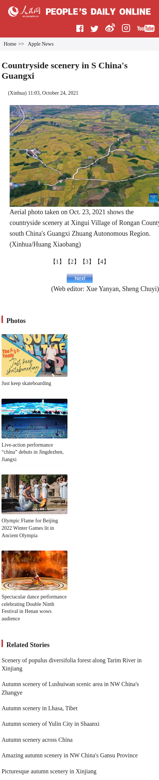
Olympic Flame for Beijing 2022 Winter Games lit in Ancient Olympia (29, 528)
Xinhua (17, 93)
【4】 (102, 261)
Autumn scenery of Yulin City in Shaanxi (50, 724)
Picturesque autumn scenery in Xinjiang (48, 771)
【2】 (72, 261)
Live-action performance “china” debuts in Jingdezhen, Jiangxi (32, 452)
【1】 (57, 261)
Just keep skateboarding (26, 383)
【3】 (87, 261)
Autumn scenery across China (37, 740)
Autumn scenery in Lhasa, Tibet (39, 708)
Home (10, 44)
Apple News (41, 44)
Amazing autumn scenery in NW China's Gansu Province (69, 755)
